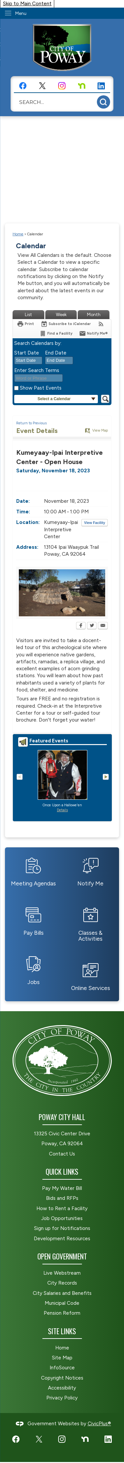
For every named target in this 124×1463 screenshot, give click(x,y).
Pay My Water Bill (62, 1188)
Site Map (62, 1358)
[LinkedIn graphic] (101, 85)
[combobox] (28, 360)
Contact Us (62, 1154)
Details (62, 810)
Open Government (62, 1256)
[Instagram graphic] (61, 85)
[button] (103, 102)
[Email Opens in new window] (103, 626)
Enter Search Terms (36, 370)
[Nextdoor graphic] (81, 85)
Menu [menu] (20, 13)
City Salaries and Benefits (62, 1293)
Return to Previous (31, 423)
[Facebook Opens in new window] (81, 626)
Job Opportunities (62, 1218)
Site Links (62, 1331)
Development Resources (62, 1239)
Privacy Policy (62, 1398)
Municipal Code (62, 1303)
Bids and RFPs (62, 1198)
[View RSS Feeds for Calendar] (101, 323)
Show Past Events (41, 388)
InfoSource (62, 1368)
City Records (62, 1283)
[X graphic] (42, 85)
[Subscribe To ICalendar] (66, 323)
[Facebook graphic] (22, 85)
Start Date (26, 353)
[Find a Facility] (55, 333)
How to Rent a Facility (62, 1208)
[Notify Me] (93, 333)
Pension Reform (62, 1313)
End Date (55, 353)
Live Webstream (62, 1273)
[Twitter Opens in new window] (92, 626)
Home (18, 233)
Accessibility (62, 1388)
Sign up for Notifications (62, 1228)
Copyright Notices (62, 1378)
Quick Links (62, 1171)
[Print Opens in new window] (25, 323)
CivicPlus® (99, 1424)
